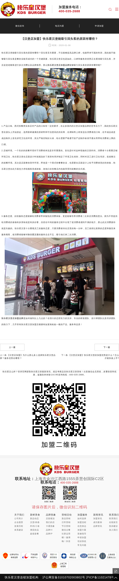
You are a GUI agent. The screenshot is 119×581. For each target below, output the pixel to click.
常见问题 (81, 545)
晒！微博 (66, 537)
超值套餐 (34, 533)
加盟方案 (81, 530)
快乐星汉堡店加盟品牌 (58, 65)
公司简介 (18, 518)
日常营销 (66, 522)
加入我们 (113, 530)
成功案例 (97, 522)
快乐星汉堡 (33, 234)
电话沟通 (59, 26)
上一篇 (12, 347)
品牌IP (49, 533)
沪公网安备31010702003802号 (63, 577)
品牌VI (49, 530)
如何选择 (81, 518)
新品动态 (34, 518)
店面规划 (50, 518)
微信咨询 (19, 26)
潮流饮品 (34, 530)
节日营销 (66, 526)
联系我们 (113, 518)
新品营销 (66, 518)
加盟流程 (81, 522)
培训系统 (81, 541)
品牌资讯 (97, 526)
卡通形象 (50, 526)
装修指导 (81, 533)
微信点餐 (66, 530)
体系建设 (18, 530)
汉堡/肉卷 (35, 522)
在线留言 (113, 522)
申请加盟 (81, 537)
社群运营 (66, 533)
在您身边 (81, 526)
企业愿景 (18, 522)
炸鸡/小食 (35, 526)
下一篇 (107, 347)
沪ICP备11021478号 (100, 577)
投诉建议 (113, 526)
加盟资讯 (97, 518)
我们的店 (50, 522)
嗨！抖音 (66, 541)
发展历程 (18, 526)
